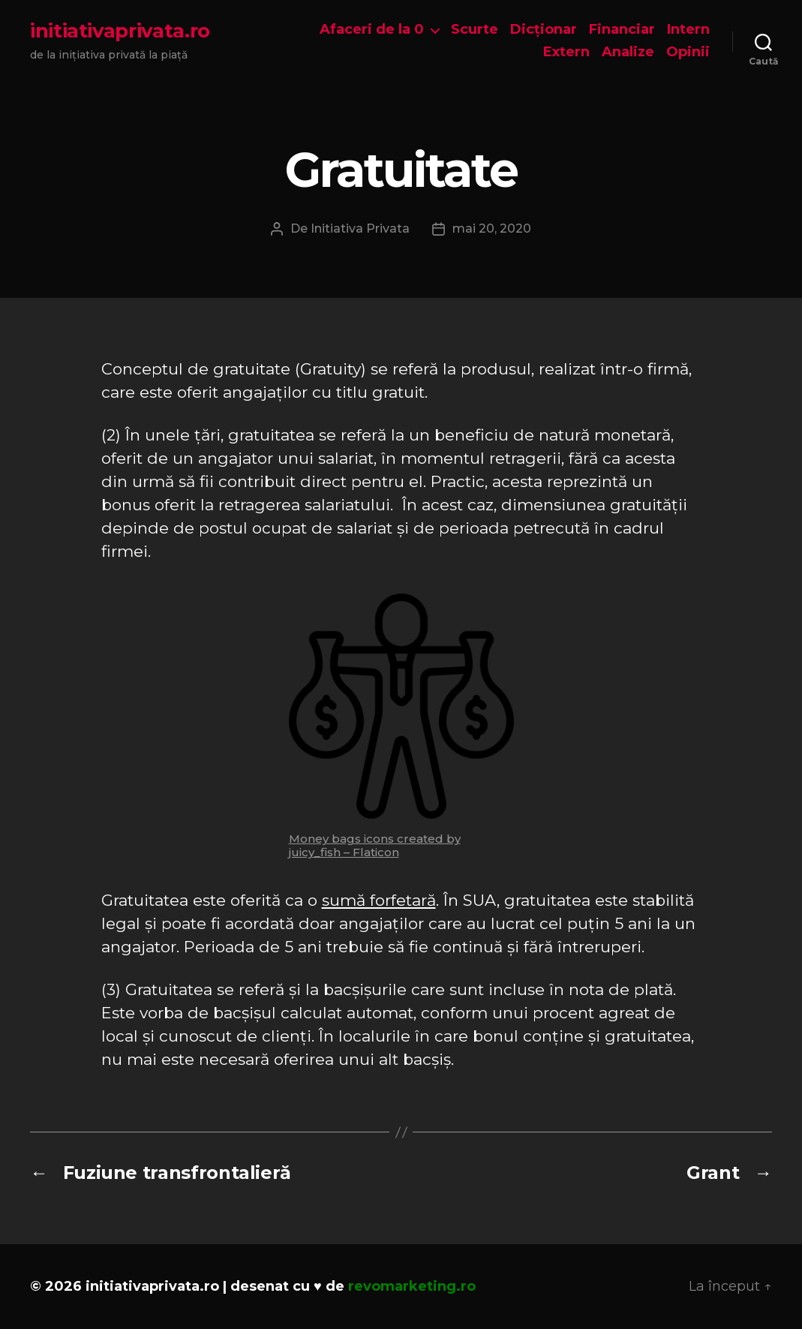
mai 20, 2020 (491, 228)
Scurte (474, 30)
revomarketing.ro (412, 1286)
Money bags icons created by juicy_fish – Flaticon (375, 845)
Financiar (622, 30)
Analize (628, 52)
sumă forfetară (379, 900)
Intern (688, 30)
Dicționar (543, 30)
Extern (566, 52)
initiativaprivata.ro (120, 31)
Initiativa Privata (360, 228)
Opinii (688, 52)
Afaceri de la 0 (372, 30)
